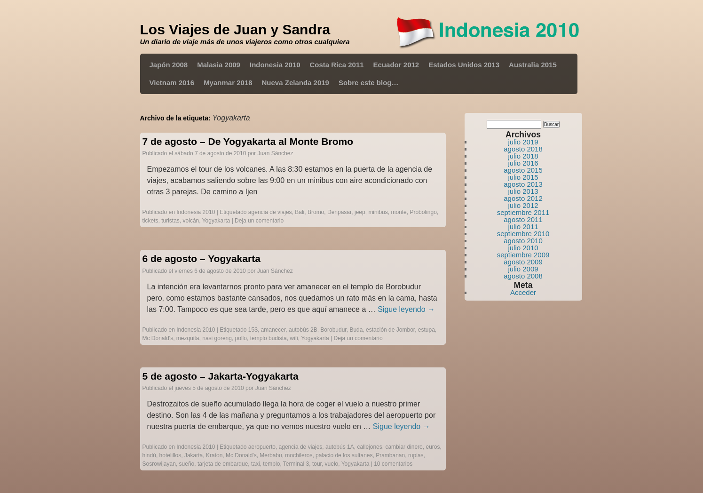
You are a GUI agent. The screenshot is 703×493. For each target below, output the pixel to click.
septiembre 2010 (523, 234)
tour (317, 464)
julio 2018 (523, 156)
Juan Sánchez (275, 153)
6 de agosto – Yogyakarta (201, 258)
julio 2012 (523, 205)
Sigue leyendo (406, 309)
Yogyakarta (216, 220)
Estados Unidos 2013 (463, 65)
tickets (150, 220)
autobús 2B (303, 329)
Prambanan (390, 455)
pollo (241, 338)
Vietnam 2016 (172, 83)
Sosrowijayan (159, 464)
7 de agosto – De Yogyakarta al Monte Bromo (248, 141)
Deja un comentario (259, 220)
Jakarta (193, 455)
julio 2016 (523, 163)
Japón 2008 (169, 65)
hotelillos (170, 455)
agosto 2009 (523, 262)
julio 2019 (523, 142)
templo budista (268, 338)
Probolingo (423, 212)
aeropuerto (262, 447)
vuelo (332, 464)
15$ (253, 329)
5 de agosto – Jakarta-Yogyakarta (220, 376)
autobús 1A (339, 447)
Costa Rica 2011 (337, 65)
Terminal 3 (296, 464)
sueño (187, 464)
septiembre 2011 (523, 212)
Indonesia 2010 (275, 65)
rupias (416, 455)
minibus (377, 212)
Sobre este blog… (369, 83)
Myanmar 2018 (228, 83)
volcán (191, 220)
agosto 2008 (523, 276)
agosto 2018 (523, 149)
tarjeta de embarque (222, 464)
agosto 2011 (523, 219)
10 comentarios (393, 464)
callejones (369, 447)
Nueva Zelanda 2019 (295, 83)
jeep (360, 212)
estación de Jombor (390, 329)
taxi (255, 464)
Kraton (214, 455)
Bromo (316, 212)
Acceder (523, 292)
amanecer (273, 329)
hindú (149, 455)
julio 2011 (523, 227)
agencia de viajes (270, 212)
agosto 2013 (523, 184)
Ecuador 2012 (396, 65)
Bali (299, 212)
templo (271, 464)
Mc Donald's (158, 338)
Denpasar (339, 212)
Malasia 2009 (218, 65)
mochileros (298, 455)
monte (398, 212)
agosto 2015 (523, 170)
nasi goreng (217, 338)
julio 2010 (523, 248)
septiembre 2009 (523, 255)
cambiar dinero (403, 447)
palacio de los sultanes (344, 455)
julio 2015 (523, 177)
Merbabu (271, 455)
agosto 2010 (523, 241)
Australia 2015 (533, 65)
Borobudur (333, 329)
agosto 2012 (523, 198)
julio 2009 (523, 269)
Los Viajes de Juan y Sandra (235, 29)
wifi (294, 338)
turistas (170, 220)
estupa (426, 329)
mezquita (187, 338)
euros (433, 447)
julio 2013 (523, 191)
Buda (356, 329)
